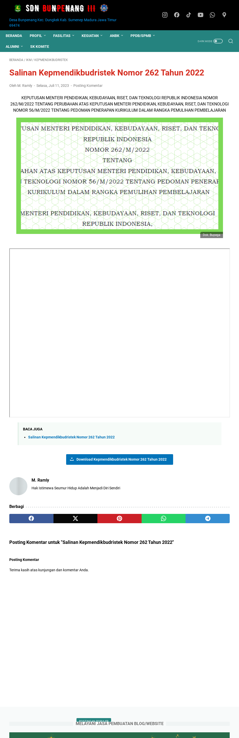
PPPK (217, 189)
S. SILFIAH (184, 532)
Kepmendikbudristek (207, 304)
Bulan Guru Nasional (193, 285)
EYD (180, 295)
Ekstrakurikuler (201, 295)
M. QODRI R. (186, 544)
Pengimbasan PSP (191, 237)
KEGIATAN (93, 36)
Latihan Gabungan (192, 189)
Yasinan (205, 424)
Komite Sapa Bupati (193, 314)
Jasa (181, 304)
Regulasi (183, 386)
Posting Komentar (88, 102)
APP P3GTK (185, 465)
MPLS (205, 228)
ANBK (118, 36)
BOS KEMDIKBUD (190, 489)
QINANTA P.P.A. (188, 538)
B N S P (182, 483)
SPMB (217, 237)
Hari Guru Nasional (209, 170)
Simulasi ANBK (189, 247)
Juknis (182, 170)
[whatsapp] (214, 15)
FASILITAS (65, 36)
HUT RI (216, 218)
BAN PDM (184, 477)
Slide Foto (210, 405)
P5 (179, 348)
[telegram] (141, 513)
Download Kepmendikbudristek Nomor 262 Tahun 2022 (84, 454)
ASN (208, 209)
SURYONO (184, 526)
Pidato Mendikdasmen (195, 367)
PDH (191, 348)
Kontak (106, 719)
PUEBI (219, 348)
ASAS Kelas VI (188, 209)
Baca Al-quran (188, 266)
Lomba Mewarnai (191, 323)
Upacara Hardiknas (192, 415)
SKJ (200, 386)
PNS (204, 348)
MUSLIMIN (184, 519)
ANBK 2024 (185, 458)
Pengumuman (188, 199)
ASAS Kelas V (187, 151)
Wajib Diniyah (187, 256)
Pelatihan (184, 357)
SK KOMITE (43, 46)
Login (152, 719)
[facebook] (179, 15)
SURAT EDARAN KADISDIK (198, 396)
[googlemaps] (226, 15)
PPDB (209, 151)
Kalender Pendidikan (193, 180)
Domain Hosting (130, 719)
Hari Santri (185, 228)
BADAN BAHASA (189, 471)
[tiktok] (191, 15)
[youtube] (202, 15)
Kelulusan (184, 218)
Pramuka (212, 161)
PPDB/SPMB (144, 36)
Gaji (202, 218)
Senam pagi (186, 405)
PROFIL (39, 36)
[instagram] (168, 15)
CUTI (220, 285)
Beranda (17, 36)
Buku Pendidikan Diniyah (196, 275)
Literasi (221, 314)
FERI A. (182, 550)
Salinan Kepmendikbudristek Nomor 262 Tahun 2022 (71, 431)
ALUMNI (16, 46)
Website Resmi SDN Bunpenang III (131, 730)
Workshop (185, 424)
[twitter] (53, 513)
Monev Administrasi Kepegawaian (193, 335)
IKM (223, 295)
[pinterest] (82, 513)
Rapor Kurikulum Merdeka (197, 377)
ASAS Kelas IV (188, 161)
